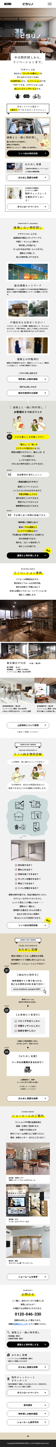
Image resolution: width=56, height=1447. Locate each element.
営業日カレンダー (21, 1323)
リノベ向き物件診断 (28, 153)
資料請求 (28, 1405)
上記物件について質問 (28, 725)
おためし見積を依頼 (28, 177)
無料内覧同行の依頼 (28, 392)
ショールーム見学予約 (28, 1422)
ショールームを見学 (28, 1276)
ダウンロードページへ (28, 206)
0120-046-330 (28, 1314)
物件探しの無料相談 (28, 378)
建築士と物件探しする (28, 555)
